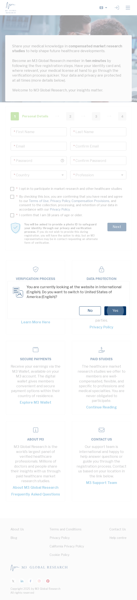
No (90, 311)
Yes (115, 310)
